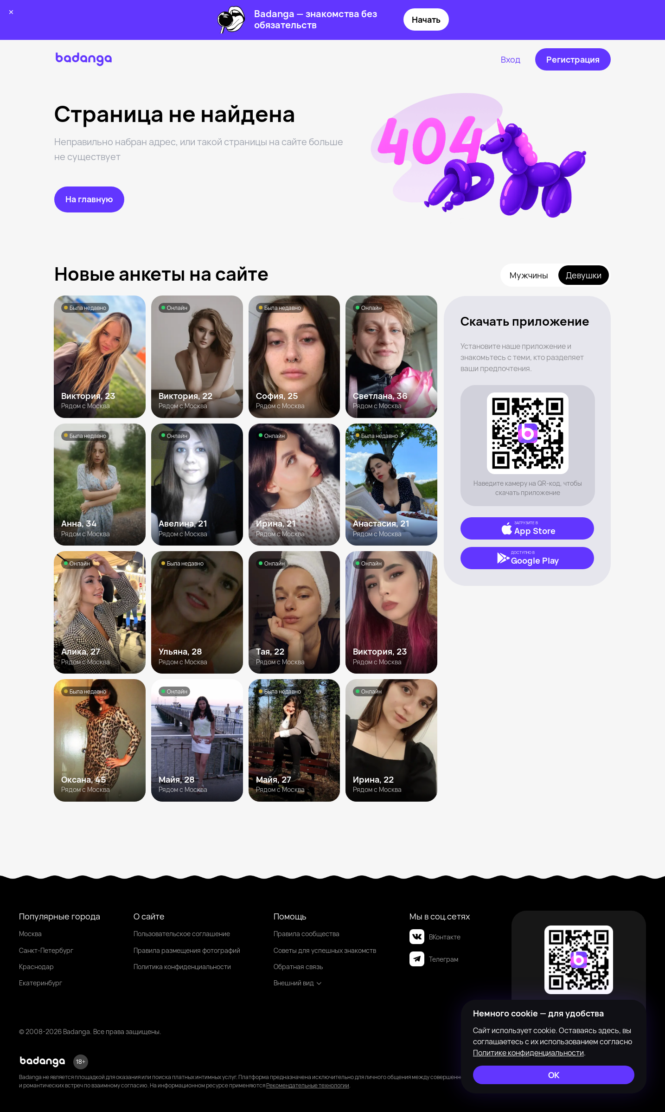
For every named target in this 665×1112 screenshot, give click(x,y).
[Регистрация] (573, 59)
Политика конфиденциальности (182, 966)
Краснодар (36, 966)
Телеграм (433, 958)
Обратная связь (298, 966)
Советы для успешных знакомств (325, 950)
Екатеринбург (40, 982)
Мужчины (529, 275)
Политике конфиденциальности (528, 1053)
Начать (426, 19)
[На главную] (89, 199)
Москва (30, 933)
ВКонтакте (434, 936)
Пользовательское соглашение (182, 933)
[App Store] (527, 528)
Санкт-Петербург (46, 950)
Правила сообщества (306, 933)
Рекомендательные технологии (307, 1085)
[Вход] (510, 59)
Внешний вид (298, 982)
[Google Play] (527, 558)
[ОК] (553, 1075)
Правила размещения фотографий (187, 950)
